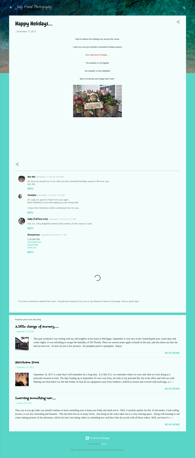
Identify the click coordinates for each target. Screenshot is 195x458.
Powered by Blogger (97, 438)
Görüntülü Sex (34, 242)
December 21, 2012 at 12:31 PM (62, 219)
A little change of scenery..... (37, 327)
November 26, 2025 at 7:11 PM (54, 235)
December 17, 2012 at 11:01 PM (50, 195)
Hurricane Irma (27, 363)
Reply (30, 189)
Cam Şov (32, 247)
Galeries (104, 444)
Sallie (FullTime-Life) (37, 219)
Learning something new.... (35, 398)
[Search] (184, 8)
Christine (31, 195)
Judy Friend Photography (34, 7)
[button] (178, 22)
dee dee (31, 176)
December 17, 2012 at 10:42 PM (50, 177)
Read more (172, 353)
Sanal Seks (32, 244)
